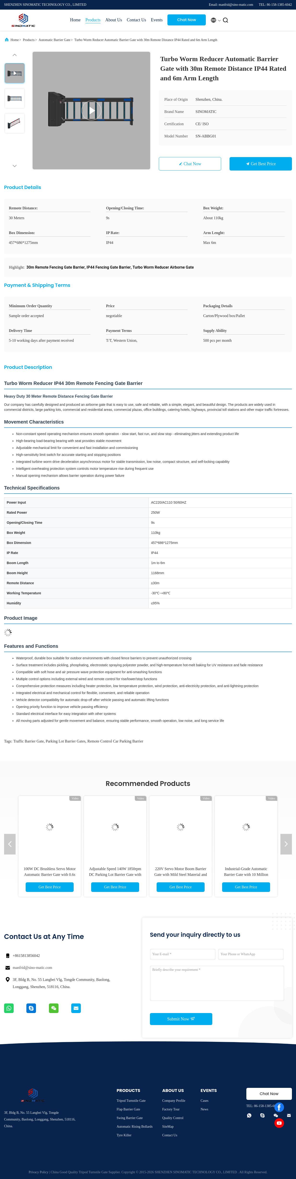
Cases (204, 1100)
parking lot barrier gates (66, 741)
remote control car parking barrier (115, 741)
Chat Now (186, 20)
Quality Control (172, 1118)
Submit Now (181, 1018)
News (204, 1109)
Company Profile (173, 1100)
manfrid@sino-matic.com (32, 968)
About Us (113, 20)
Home (75, 20)
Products (93, 20)
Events (157, 20)
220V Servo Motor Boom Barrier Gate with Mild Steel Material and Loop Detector (180, 874)
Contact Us (136, 20)
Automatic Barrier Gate (54, 40)
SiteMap (167, 1126)
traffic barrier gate (28, 741)
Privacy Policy (38, 1172)
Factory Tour (170, 1109)
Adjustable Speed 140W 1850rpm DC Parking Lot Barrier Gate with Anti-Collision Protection (115, 874)
